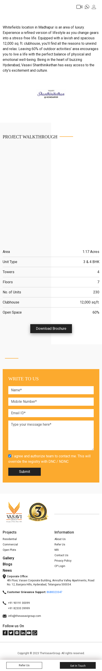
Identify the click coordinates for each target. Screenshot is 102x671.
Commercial (10, 544)
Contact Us (61, 555)
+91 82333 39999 (16, 608)
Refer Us (59, 544)
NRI (56, 549)
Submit (24, 471)
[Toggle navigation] (6, 8)
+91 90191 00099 (16, 603)
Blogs (7, 564)
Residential (10, 539)
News (7, 570)
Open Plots (9, 549)
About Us (60, 539)
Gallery (8, 558)
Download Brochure (51, 328)
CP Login (59, 566)
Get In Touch (78, 665)
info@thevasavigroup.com (22, 616)
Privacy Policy (63, 560)
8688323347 (54, 592)
